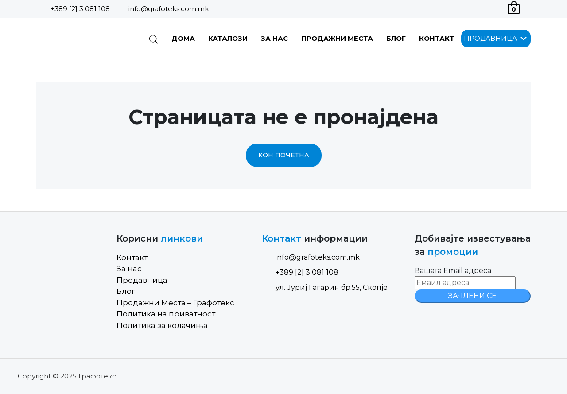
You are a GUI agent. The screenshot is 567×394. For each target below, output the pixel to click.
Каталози (228, 38)
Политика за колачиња (162, 325)
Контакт (436, 38)
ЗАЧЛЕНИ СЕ (472, 296)
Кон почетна (283, 155)
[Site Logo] (81, 39)
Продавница (142, 280)
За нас (274, 38)
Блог (396, 38)
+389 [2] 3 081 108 (80, 8)
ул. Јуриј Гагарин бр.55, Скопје (325, 287)
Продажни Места (337, 38)
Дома (183, 38)
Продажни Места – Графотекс (175, 302)
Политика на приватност (166, 313)
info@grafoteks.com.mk (168, 8)
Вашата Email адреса (453, 270)
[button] (490, 38)
